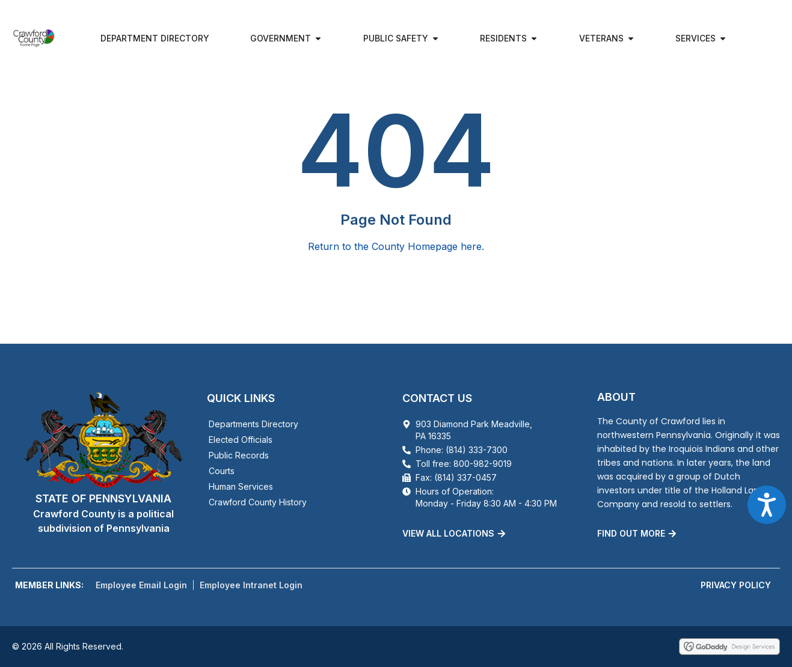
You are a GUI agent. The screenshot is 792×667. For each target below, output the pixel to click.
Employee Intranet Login (251, 585)
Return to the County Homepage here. (396, 246)
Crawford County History (258, 502)
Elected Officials (240, 439)
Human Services (241, 486)
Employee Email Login (141, 585)
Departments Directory (253, 424)
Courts (222, 471)
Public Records (239, 455)
